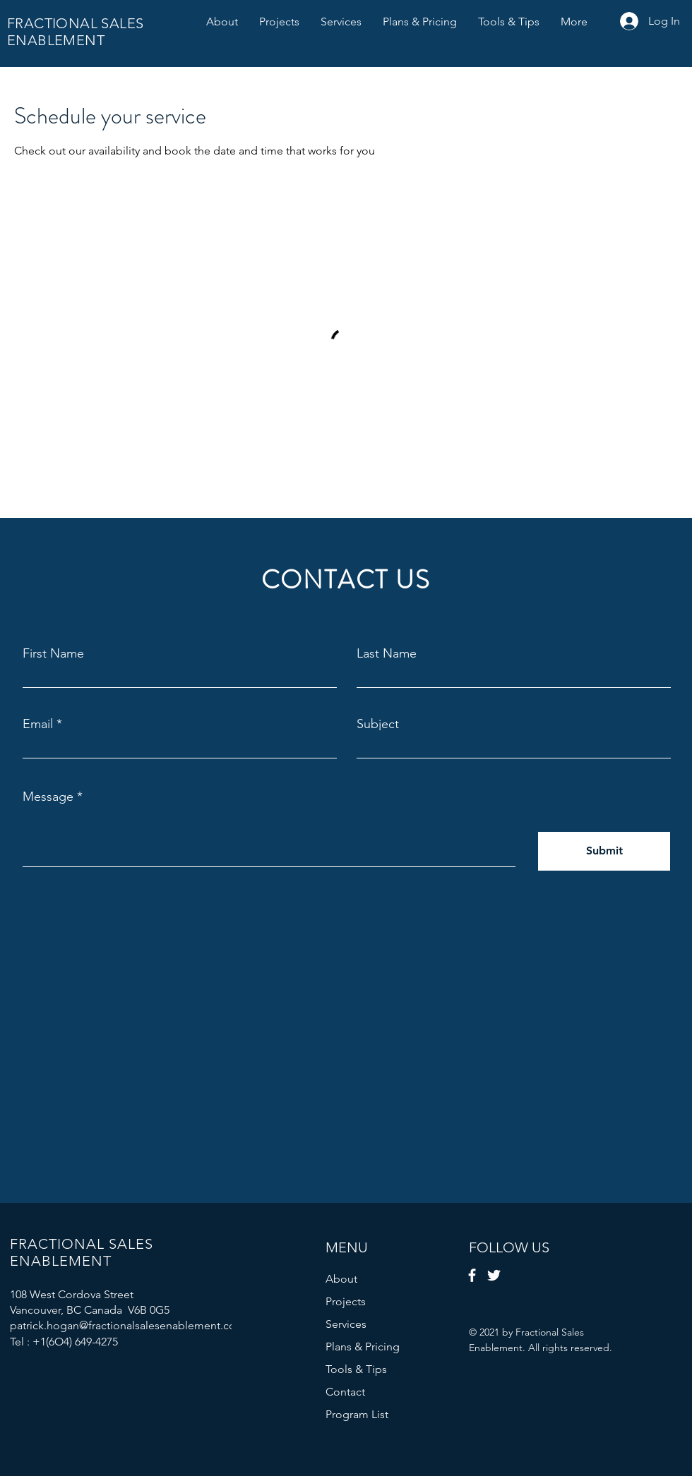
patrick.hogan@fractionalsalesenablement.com (128, 1325)
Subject (378, 724)
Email (38, 724)
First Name (53, 653)
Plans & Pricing (363, 1346)
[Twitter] (494, 1275)
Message (48, 796)
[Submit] (604, 851)
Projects (346, 1301)
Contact (345, 1391)
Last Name (387, 653)
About (341, 1279)
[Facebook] (472, 1275)
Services (346, 1324)
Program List (357, 1414)
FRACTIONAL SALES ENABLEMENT (75, 32)
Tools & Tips (356, 1369)
